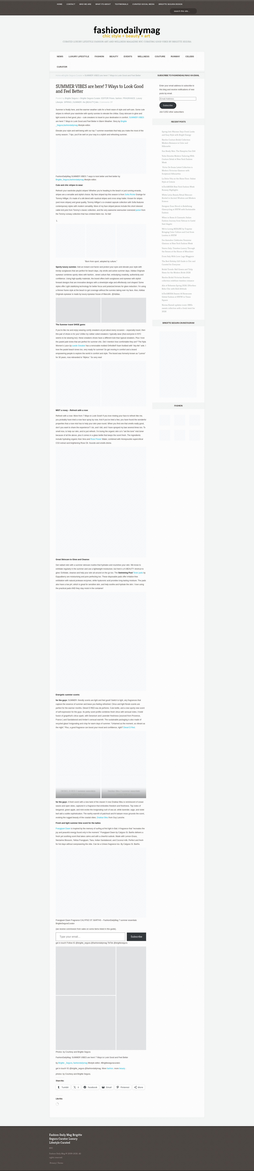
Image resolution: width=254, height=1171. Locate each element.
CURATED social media (144, 4)
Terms (60, 1163)
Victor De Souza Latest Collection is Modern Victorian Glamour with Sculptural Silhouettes (177, 170)
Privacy (53, 1163)
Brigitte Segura (71, 98)
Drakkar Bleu (102, 817)
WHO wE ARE (85, 4)
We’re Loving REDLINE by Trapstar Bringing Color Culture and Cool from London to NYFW (178, 232)
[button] (78, 310)
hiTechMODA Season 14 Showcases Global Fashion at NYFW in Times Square (177, 296)
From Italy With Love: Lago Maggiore (178, 256)
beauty (122, 1068)
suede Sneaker (78, 346)
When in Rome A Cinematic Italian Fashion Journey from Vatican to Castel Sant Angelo (178, 220)
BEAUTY (114, 56)
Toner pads (138, 573)
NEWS (60, 56)
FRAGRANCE (129, 98)
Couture (160, 56)
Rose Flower (96, 439)
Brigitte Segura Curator (72, 75)
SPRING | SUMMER (73, 102)
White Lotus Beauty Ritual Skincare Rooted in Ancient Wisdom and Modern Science (179, 198)
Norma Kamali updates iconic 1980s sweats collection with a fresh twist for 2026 (178, 308)
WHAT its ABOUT (103, 4)
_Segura (59, 125)
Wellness (143, 56)
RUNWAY (175, 56)
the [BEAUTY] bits (90, 102)
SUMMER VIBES (136, 117)
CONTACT (71, 4)
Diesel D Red (129, 727)
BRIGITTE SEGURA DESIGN (170, 4)
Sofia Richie (130, 194)
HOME (59, 4)
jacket (138, 210)
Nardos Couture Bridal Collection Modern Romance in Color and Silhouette (176, 143)
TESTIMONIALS (121, 4)
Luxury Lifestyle (79, 56)
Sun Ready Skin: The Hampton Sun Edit (179, 151)
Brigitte (124, 121)
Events (128, 56)
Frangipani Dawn (63, 828)
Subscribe (136, 936)
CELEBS (189, 56)
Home (58, 75)
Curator (62, 67)
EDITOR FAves (108, 98)
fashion (99, 56)
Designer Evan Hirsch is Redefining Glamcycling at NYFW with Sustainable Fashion (178, 209)
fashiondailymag (71, 125)
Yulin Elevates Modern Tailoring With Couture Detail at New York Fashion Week (178, 159)
